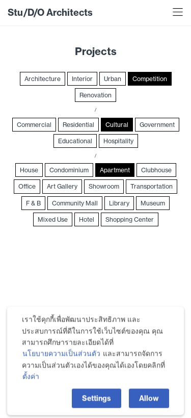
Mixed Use (53, 219)
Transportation (151, 186)
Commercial (34, 124)
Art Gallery (62, 186)
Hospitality (118, 141)
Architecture (42, 79)
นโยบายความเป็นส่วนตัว (61, 355)
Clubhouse (156, 170)
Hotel (86, 219)
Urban (112, 79)
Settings (96, 400)
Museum (153, 203)
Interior (82, 79)
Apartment (115, 170)
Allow (149, 400)
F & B (33, 203)
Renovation (95, 95)
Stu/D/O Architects (50, 12)
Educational (75, 141)
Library (119, 203)
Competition (149, 79)
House (29, 170)
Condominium (69, 170)
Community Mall (75, 203)
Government (157, 124)
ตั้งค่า (30, 378)
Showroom (104, 186)
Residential (78, 124)
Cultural (116, 124)
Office (27, 186)
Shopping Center (129, 219)
